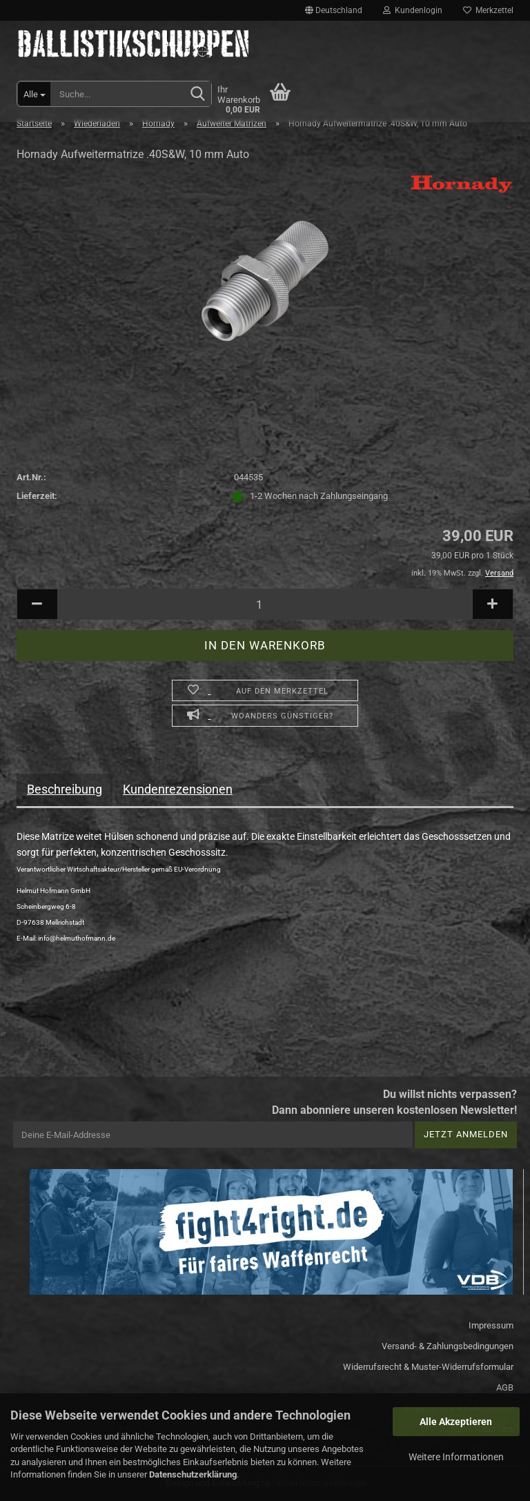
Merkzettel (488, 10)
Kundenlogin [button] (412, 10)
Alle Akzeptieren (456, 1421)
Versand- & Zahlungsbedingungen (447, 1346)
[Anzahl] (265, 604)
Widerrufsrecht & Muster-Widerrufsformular (428, 1367)
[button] (334, 10)
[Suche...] (34, 93)
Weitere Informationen (456, 1456)
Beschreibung (64, 789)
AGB (504, 1387)
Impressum (491, 1325)
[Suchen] (198, 94)
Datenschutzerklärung (193, 1474)
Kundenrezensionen (178, 789)
